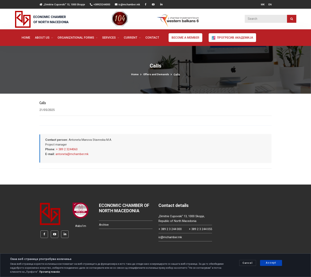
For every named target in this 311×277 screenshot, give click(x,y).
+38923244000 (100, 4)
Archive (104, 225)
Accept (271, 262)
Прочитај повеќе (49, 271)
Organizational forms (76, 37)
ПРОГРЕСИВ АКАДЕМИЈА (232, 38)
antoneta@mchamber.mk (72, 154)
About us (42, 37)
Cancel (248, 263)
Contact (152, 37)
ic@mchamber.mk (127, 4)
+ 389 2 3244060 (67, 150)
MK (263, 4)
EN (270, 4)
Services (109, 37)
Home (26, 37)
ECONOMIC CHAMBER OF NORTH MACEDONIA (51, 19)
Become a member (185, 37)
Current (131, 37)
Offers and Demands (156, 74)
